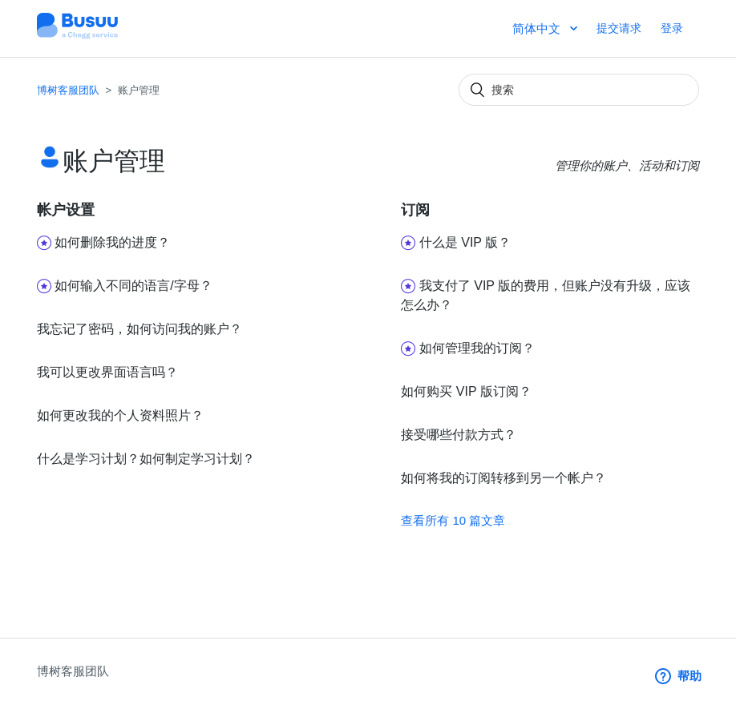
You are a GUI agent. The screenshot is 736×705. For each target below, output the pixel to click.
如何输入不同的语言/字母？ (133, 285)
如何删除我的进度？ (112, 242)
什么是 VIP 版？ (465, 242)
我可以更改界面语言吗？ (107, 372)
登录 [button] (672, 28)
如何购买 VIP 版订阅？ (466, 391)
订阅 (415, 210)
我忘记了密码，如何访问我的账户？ (139, 329)
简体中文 (538, 28)
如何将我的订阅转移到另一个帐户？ (503, 478)
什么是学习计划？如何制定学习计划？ (146, 458)
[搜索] (579, 90)
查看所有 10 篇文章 (453, 520)
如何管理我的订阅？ (477, 348)
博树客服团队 (68, 90)
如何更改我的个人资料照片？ (120, 415)
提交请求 (618, 28)
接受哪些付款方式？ (458, 434)
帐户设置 (66, 210)
